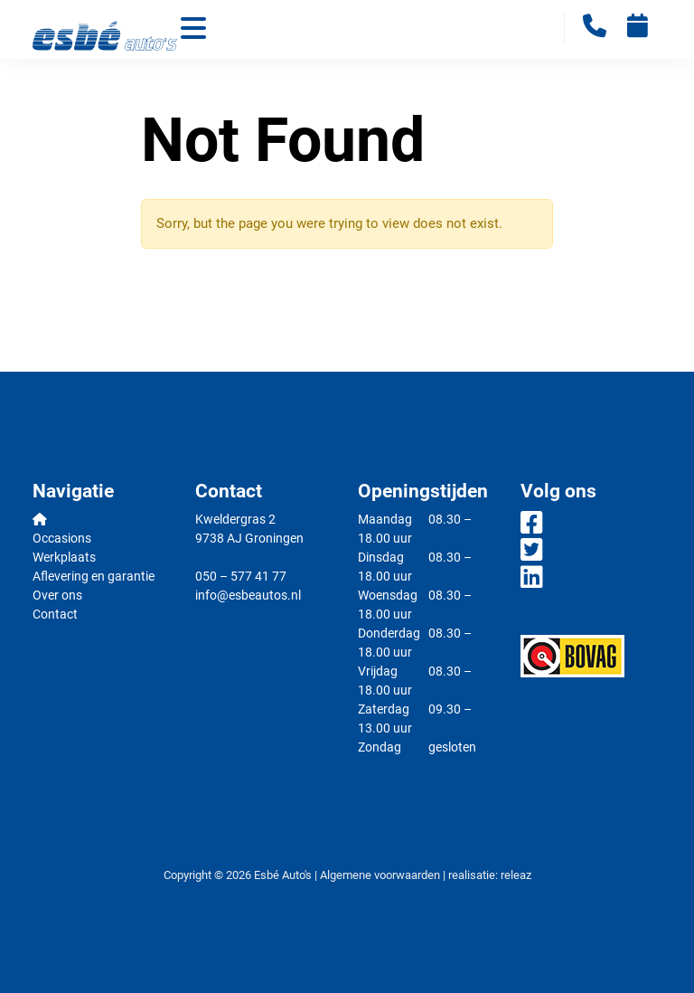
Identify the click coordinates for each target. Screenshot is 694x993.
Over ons (57, 595)
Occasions (62, 538)
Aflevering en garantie (94, 576)
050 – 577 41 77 (240, 576)
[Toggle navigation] (193, 30)
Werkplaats (64, 557)
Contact (55, 614)
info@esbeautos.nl (248, 595)
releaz (516, 875)
